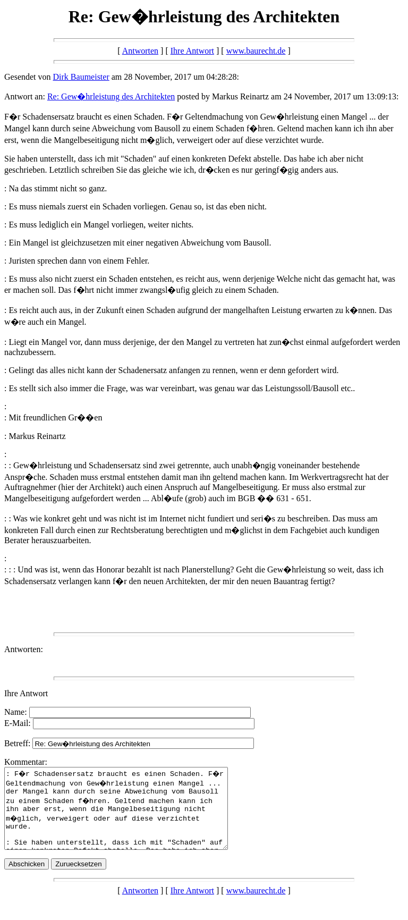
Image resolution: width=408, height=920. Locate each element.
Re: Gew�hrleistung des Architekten (111, 96)
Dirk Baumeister (81, 76)
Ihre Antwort (192, 50)
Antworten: (23, 649)
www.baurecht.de (256, 50)
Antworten (140, 50)
